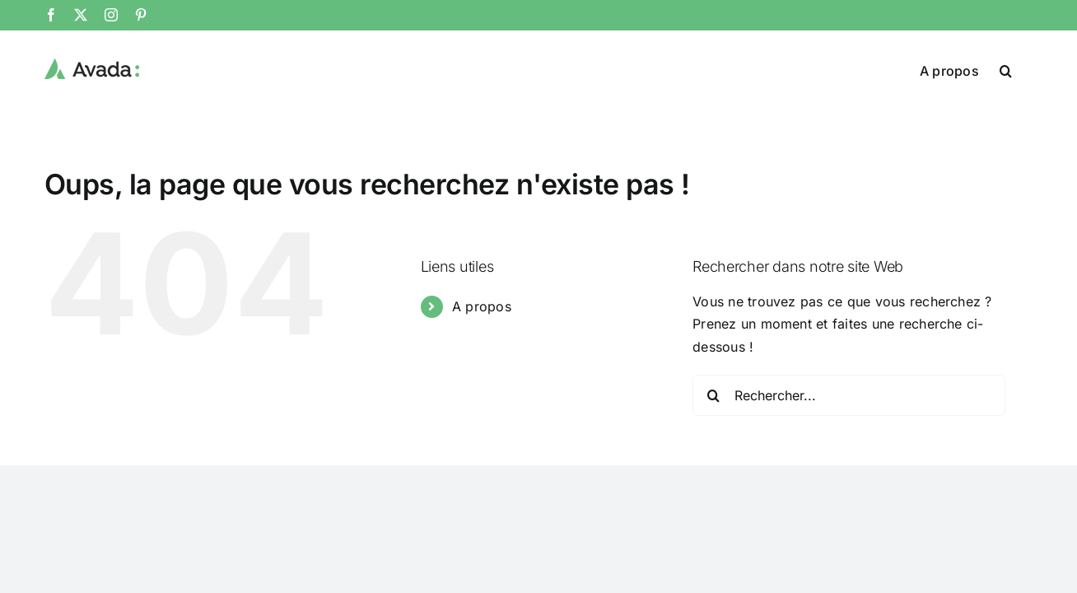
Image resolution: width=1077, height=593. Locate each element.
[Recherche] (713, 395)
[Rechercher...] (848, 395)
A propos (481, 306)
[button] (1026, 69)
